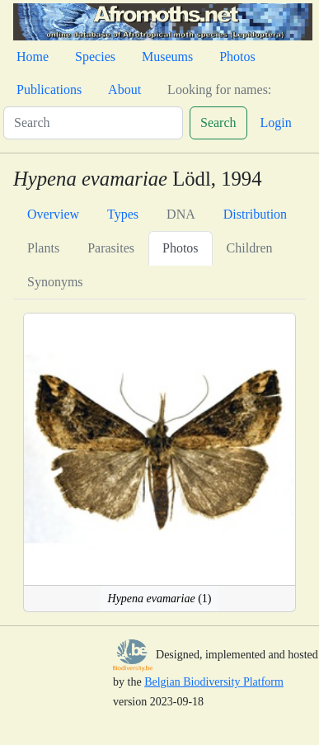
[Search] (93, 122)
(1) (160, 598)
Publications (49, 90)
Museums (167, 57)
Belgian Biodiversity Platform (214, 682)
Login (276, 123)
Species (95, 57)
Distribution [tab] (255, 214)
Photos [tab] (180, 248)
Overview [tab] (53, 214)
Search (218, 123)
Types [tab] (122, 214)
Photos (237, 57)
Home (32, 57)
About (124, 90)
